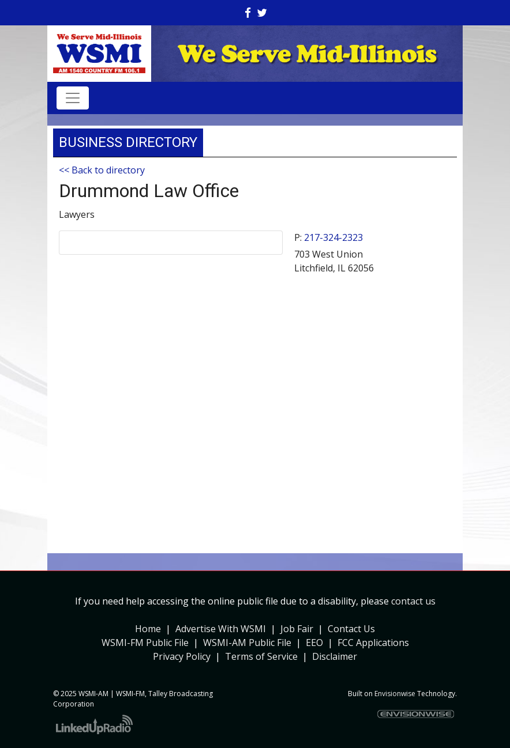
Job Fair (296, 628)
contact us (413, 601)
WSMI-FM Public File (145, 642)
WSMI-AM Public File (247, 642)
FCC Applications (373, 642)
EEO (314, 642)
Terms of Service (261, 656)
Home (148, 628)
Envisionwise (394, 693)
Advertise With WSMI (220, 628)
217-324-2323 (333, 237)
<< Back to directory (102, 170)
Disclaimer (334, 656)
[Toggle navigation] (73, 97)
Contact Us (351, 628)
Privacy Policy (182, 656)
